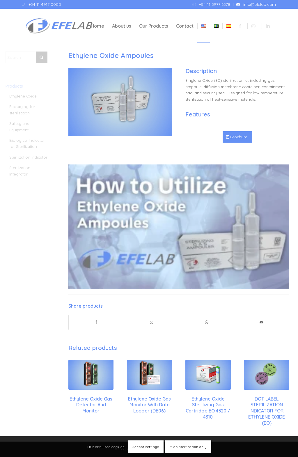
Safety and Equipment (23, 126)
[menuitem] (211, 4)
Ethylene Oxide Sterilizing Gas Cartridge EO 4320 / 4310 (208, 408)
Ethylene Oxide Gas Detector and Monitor (91, 405)
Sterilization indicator (32, 157)
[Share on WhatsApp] (206, 322)
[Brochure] (237, 137)
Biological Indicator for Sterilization (30, 143)
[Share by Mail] (261, 322)
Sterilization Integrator (23, 170)
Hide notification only (188, 446)
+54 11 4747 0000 (45, 4)
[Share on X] (151, 322)
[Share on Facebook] (96, 322)
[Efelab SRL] (58, 26)
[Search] (30, 57)
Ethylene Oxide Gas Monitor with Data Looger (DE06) (149, 405)
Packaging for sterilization (25, 109)
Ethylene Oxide (26, 96)
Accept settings (145, 446)
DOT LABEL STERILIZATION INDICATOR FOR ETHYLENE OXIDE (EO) (266, 411)
